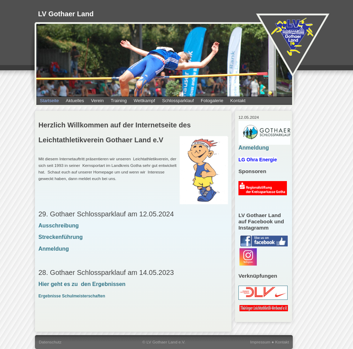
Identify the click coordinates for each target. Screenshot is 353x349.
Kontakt (237, 100)
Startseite (49, 100)
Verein (97, 100)
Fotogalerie (212, 100)
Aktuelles (75, 100)
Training (119, 100)
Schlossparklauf (178, 100)
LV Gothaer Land (66, 14)
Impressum (260, 342)
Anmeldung (53, 249)
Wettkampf (144, 100)
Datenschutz (50, 342)
